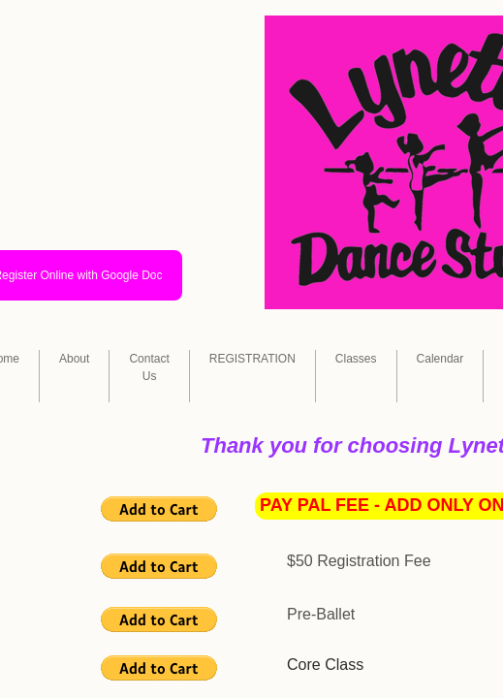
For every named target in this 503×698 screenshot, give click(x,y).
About (74, 358)
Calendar (440, 358)
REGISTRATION (252, 358)
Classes (356, 358)
